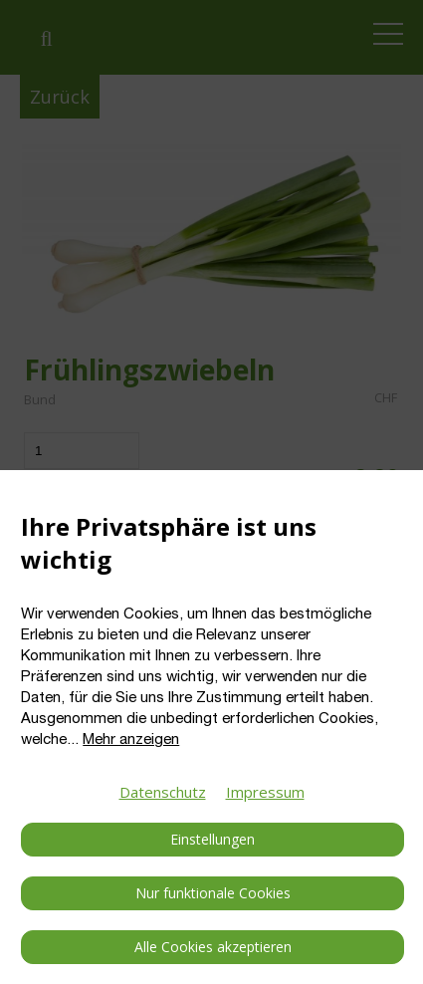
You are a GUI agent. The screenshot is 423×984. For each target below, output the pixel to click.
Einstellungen (212, 839)
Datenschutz (162, 792)
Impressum (265, 792)
